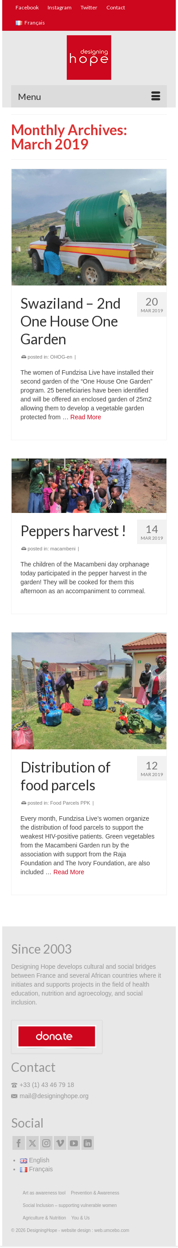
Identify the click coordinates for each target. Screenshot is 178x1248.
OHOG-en (61, 357)
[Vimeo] (60, 1143)
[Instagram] (46, 1143)
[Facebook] (18, 1143)
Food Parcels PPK (70, 803)
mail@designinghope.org (50, 1095)
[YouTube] (74, 1143)
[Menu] (89, 96)
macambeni (63, 548)
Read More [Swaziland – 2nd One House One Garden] (85, 417)
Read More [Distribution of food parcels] (68, 872)
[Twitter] (32, 1143)
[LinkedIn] (87, 1143)
